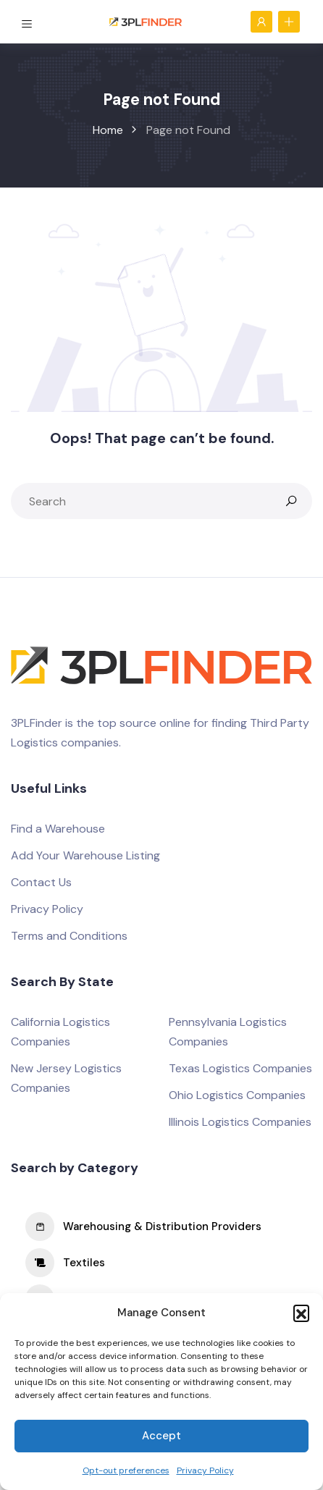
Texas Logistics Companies (240, 1068)
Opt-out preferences (126, 1470)
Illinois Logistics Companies (240, 1121)
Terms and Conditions (69, 935)
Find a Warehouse (58, 828)
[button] (301, 1312)
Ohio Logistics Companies (237, 1095)
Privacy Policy (205, 1470)
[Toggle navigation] (28, 21)
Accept (161, 1435)
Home (108, 130)
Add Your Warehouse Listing (85, 855)
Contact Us (41, 882)
